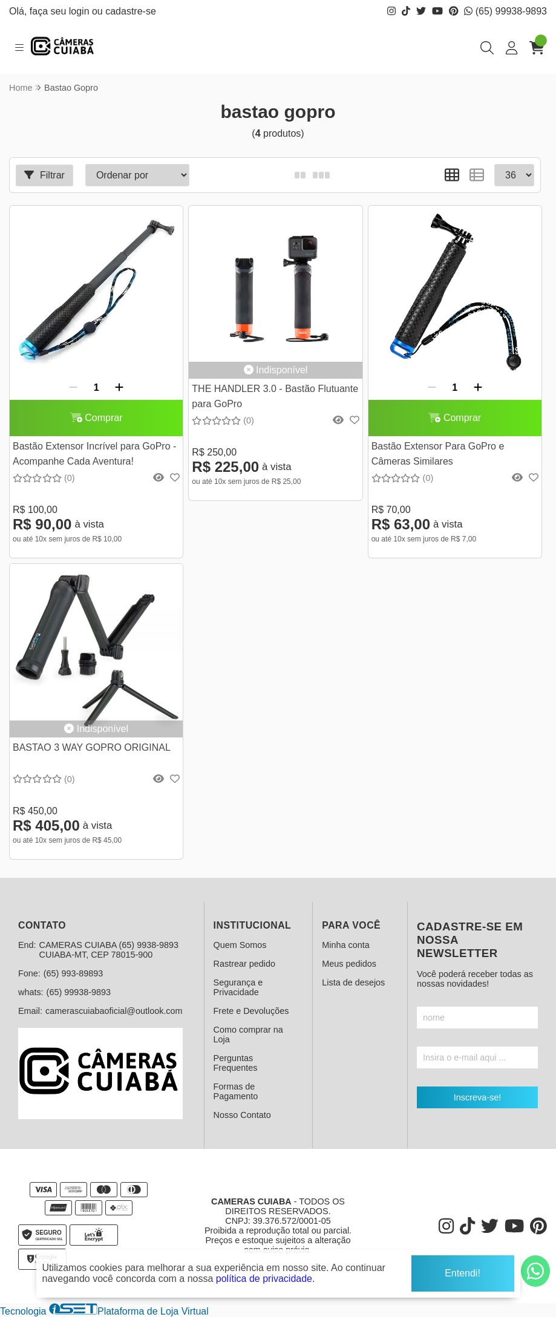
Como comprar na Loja (248, 1034)
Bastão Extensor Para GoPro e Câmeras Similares (438, 453)
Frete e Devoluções (251, 1011)
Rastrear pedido (244, 964)
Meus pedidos (349, 964)
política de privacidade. (265, 1275)
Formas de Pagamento (236, 1091)
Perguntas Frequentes (236, 1063)
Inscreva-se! (477, 1097)
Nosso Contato (242, 1115)
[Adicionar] (119, 388)
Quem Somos (240, 945)
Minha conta (345, 945)
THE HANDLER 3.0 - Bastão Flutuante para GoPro (275, 396)
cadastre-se (130, 11)
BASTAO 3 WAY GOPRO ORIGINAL (92, 747)
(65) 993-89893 (73, 973)
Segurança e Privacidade (238, 987)
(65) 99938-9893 (505, 11)
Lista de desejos (353, 982)
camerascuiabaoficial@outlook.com (114, 1011)
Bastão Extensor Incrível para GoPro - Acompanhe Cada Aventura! (94, 453)
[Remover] (73, 388)
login (80, 11)
